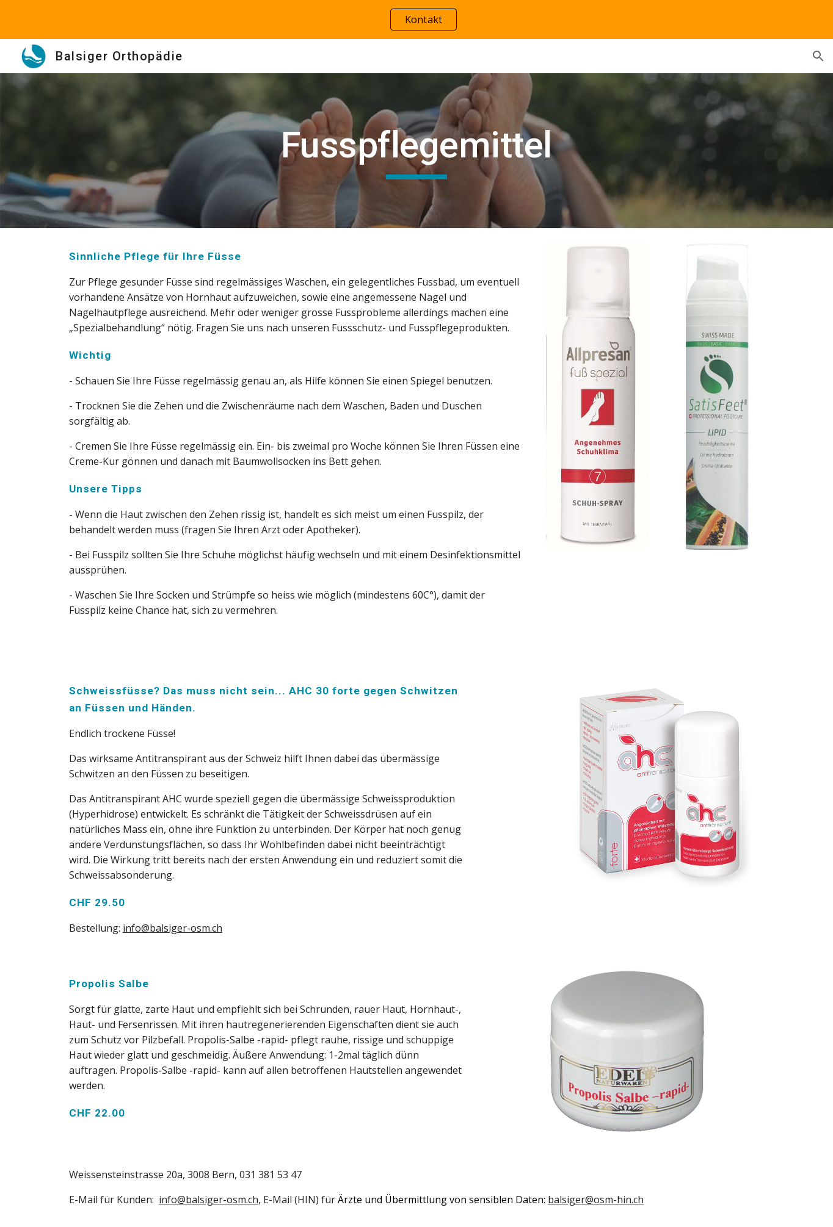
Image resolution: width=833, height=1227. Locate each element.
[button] (818, 56)
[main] (416, 150)
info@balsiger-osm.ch (172, 928)
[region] (416, 19)
